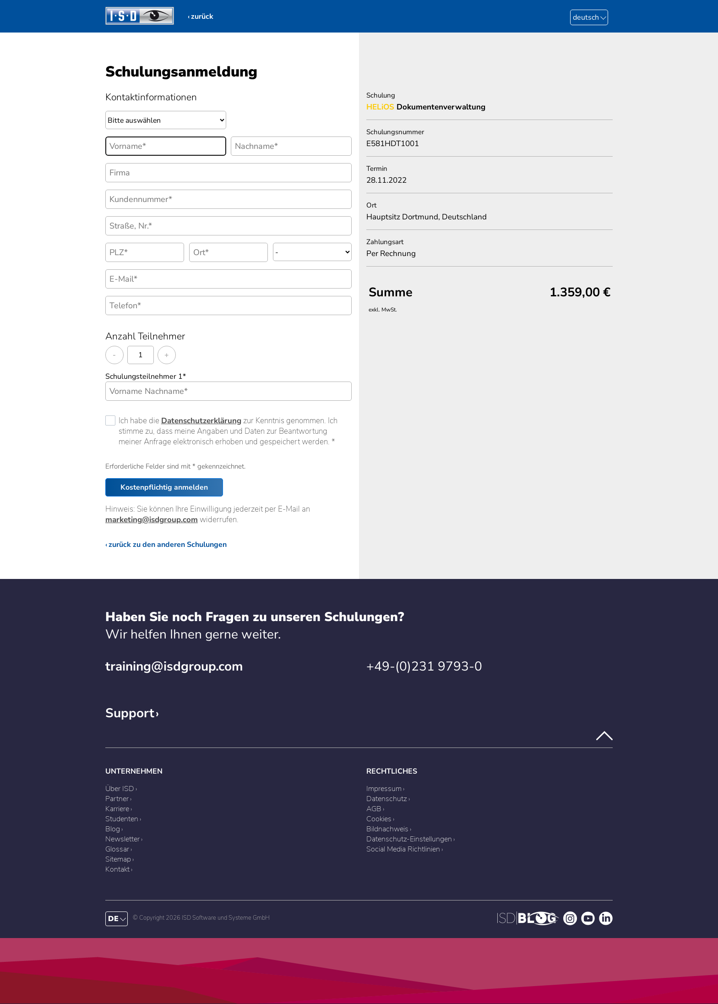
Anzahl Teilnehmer (145, 336)
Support (129, 713)
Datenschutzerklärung (201, 420)
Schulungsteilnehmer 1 (145, 376)
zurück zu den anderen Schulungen (168, 545)
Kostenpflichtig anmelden (164, 487)
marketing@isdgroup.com (151, 519)
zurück (202, 16)
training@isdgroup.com (174, 666)
